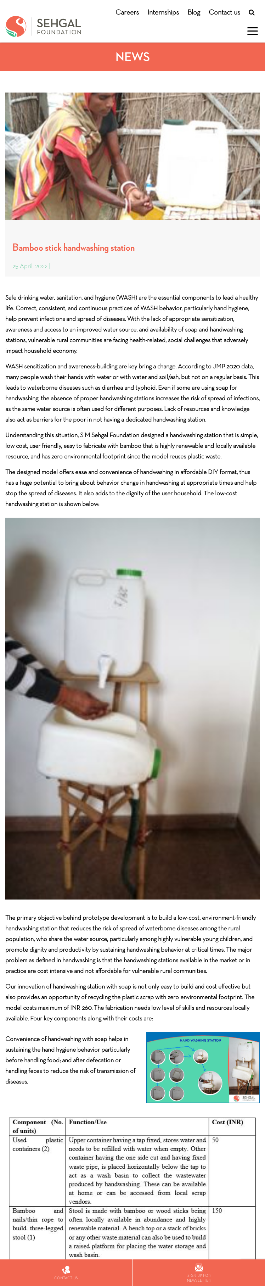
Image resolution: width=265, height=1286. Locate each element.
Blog (193, 12)
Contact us (224, 12)
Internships (163, 12)
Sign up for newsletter (198, 1273)
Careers (127, 12)
